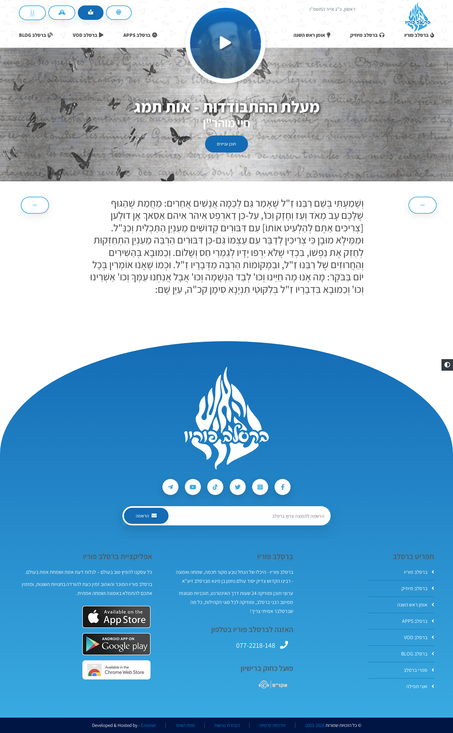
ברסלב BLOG (417, 653)
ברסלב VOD (419, 637)
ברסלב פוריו (419, 572)
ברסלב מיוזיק (417, 588)
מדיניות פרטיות (272, 725)
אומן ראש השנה (415, 604)
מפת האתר (185, 725)
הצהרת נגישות (227, 725)
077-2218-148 (255, 645)
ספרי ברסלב (419, 670)
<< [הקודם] (422, 205)
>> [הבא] (35, 205)
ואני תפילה (420, 686)
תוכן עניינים (226, 144)
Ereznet (148, 725)
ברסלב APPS (418, 621)
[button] (447, 365)
